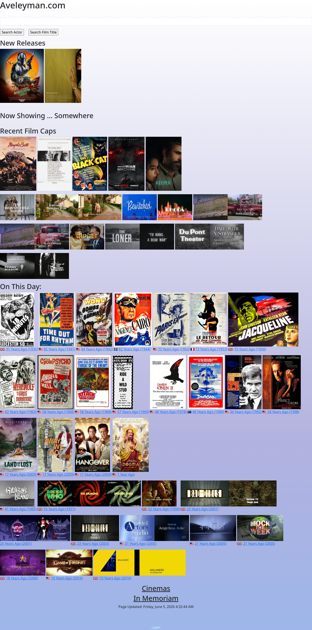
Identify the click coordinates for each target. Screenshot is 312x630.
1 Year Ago (126, 474)
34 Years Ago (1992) (246, 411)
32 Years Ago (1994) (164, 509)
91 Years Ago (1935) (22, 349)
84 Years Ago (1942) (97, 349)
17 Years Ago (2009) (21, 474)
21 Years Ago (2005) (140, 543)
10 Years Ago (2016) (67, 578)
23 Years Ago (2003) (93, 543)
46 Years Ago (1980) (208, 411)
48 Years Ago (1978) (171, 411)
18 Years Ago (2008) (22, 578)
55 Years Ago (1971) (59, 509)
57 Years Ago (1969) (133, 411)
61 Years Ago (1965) (21, 509)
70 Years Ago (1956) (250, 349)
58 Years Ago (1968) (58, 411)
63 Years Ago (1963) (21, 411)
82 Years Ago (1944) (134, 349)
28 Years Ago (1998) (283, 411)
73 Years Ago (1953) (174, 349)
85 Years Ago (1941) (59, 349)
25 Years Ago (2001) (202, 509)
